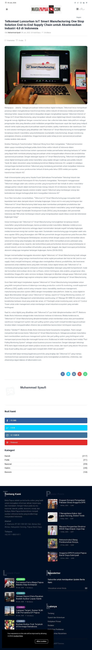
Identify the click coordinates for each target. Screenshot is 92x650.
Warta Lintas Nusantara (57, 633)
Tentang (51, 613)
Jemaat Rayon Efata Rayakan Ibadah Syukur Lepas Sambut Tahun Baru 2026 (29, 598)
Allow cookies (41, 641)
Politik (7, 460)
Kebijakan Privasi (54, 621)
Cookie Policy (18, 636)
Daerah (7, 456)
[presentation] (66, 596)
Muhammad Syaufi (14, 32)
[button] (7, 9)
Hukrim (7, 468)
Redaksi (51, 625)
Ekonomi (8, 472)
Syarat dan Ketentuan (56, 617)
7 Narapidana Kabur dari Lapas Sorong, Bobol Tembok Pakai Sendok (73, 515)
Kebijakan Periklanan (56, 629)
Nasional (8, 464)
